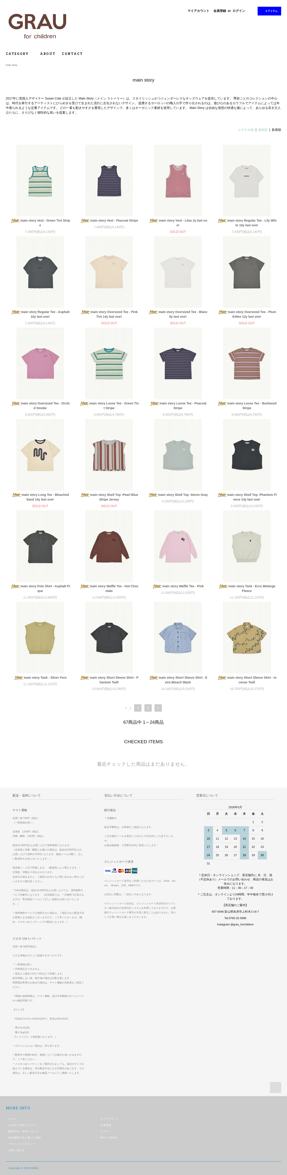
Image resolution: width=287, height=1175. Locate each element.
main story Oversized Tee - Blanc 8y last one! (177, 314)
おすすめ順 (246, 130)
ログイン (239, 11)
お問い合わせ (17, 1150)
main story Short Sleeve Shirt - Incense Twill (246, 680)
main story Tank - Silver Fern (40, 678)
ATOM (113, 1137)
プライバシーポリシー (22, 1144)
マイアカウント (198, 11)
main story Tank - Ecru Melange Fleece (246, 588)
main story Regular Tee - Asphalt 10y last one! (40, 314)
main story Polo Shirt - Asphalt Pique (40, 588)
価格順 (262, 130)
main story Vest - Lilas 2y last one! (178, 223)
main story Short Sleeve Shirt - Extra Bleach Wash (178, 680)
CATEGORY (20, 54)
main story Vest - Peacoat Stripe (109, 221)
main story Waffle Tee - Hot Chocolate (109, 588)
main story (11, 65)
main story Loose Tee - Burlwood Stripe (246, 406)
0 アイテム (269, 11)
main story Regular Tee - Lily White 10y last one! (246, 223)
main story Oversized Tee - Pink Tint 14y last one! (109, 314)
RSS (103, 1137)
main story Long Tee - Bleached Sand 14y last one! (40, 497)
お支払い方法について (22, 1125)
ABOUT (48, 54)
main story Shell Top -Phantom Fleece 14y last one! (247, 497)
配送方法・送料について (23, 1131)
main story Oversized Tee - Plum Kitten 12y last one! (247, 314)
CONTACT (72, 54)
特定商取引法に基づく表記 (25, 1137)
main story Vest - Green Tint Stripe (40, 223)
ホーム (13, 1118)
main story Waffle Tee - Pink (178, 586)
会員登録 (219, 11)
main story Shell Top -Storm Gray (178, 495)
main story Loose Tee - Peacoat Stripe (178, 406)
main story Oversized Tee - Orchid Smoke (40, 406)
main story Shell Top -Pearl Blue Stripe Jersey (109, 497)
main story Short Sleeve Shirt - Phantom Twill (109, 680)
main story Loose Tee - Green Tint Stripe (109, 406)
